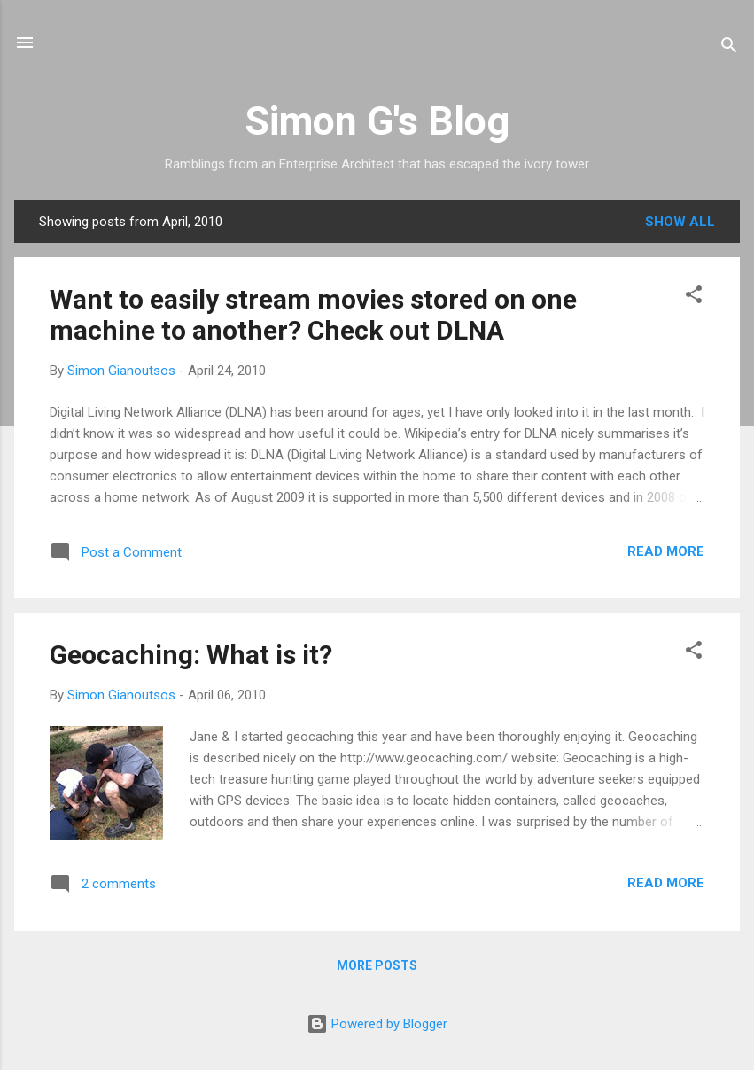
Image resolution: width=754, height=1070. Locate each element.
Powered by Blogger (377, 1024)
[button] (693, 297)
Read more (665, 551)
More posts (377, 965)
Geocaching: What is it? (191, 654)
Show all (680, 222)
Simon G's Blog (377, 121)
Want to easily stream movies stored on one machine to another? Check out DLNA (313, 315)
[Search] (729, 48)
